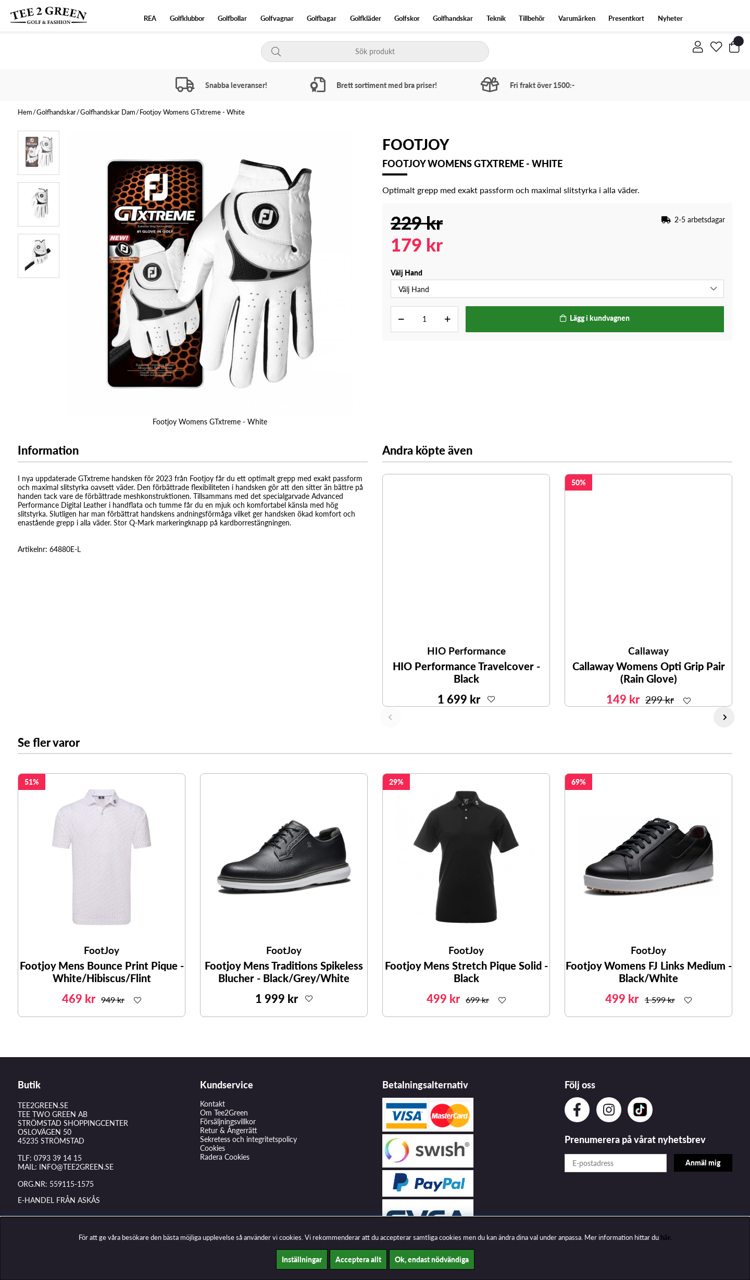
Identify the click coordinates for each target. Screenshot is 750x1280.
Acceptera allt (358, 1259)
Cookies (212, 1148)
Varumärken (576, 18)
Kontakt (212, 1103)
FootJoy (415, 144)
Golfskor (407, 18)
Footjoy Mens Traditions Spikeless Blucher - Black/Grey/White (284, 971)
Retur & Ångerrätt (228, 1130)
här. (665, 1237)
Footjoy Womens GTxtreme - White (192, 112)
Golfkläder (365, 18)
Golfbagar (321, 18)
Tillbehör (532, 18)
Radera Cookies (224, 1156)
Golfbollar (232, 18)
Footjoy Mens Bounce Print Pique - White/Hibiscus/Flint (102, 971)
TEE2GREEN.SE (43, 1105)
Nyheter (670, 18)
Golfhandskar (453, 18)
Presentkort (626, 18)
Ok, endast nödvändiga (432, 1259)
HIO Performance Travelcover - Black (466, 672)
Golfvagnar (277, 18)
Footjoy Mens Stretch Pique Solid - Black (466, 971)
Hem (25, 112)
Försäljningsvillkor (228, 1121)
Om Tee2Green (224, 1112)
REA (150, 18)
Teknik (496, 18)
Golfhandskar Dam (107, 112)
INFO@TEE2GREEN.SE (76, 1166)
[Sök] (375, 51)
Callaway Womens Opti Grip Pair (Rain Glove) (648, 672)
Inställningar (302, 1259)
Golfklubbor (187, 18)
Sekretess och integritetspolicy (248, 1139)
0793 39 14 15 (58, 1157)
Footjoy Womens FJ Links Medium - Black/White (649, 971)
